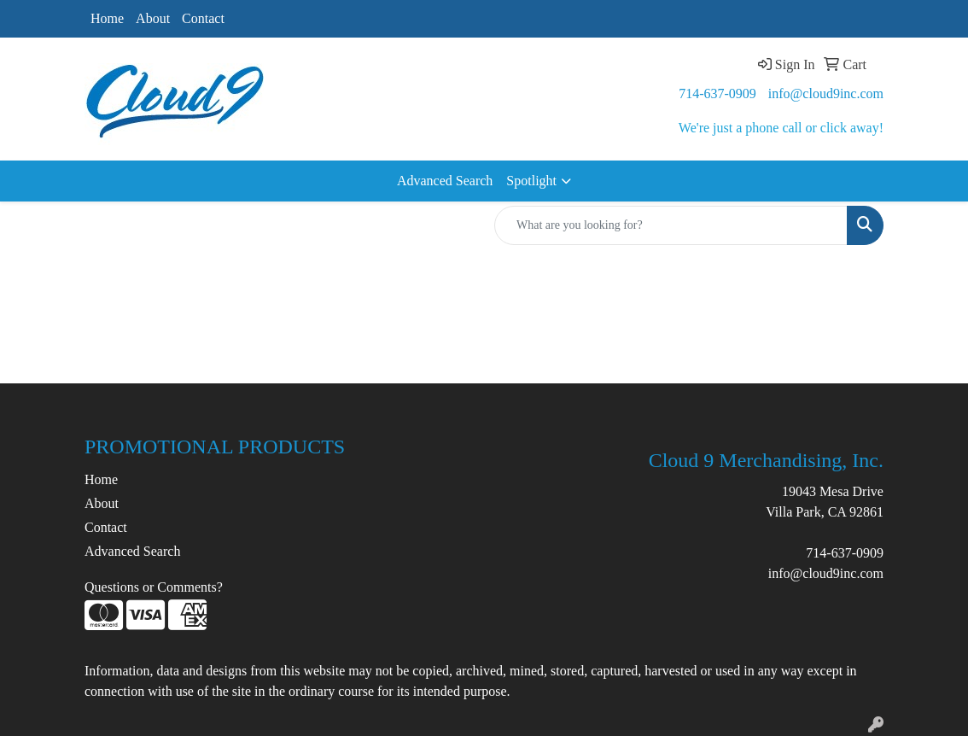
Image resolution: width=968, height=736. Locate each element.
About (153, 18)
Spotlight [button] (531, 180)
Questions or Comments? (154, 587)
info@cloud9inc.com (825, 93)
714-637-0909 (717, 93)
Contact (203, 18)
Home (107, 18)
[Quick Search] (671, 225)
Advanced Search (445, 180)
